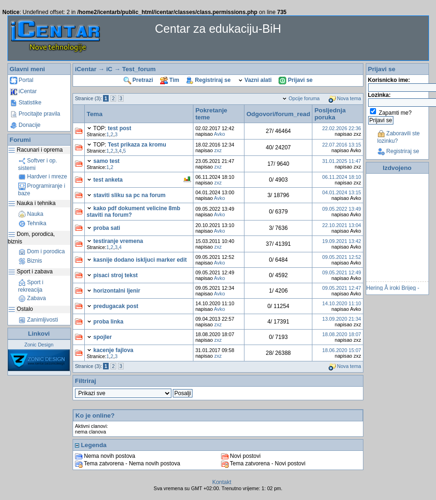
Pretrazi (138, 80)
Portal (22, 80)
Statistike (26, 102)
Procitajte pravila (35, 113)
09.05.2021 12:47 (341, 288)
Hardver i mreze (42, 176)
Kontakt (221, 482)
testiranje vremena (118, 241)
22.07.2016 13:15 (341, 144)
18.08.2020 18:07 (341, 334)
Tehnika (32, 223)
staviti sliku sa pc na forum (129, 195)
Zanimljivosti (38, 319)
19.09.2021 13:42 (341, 241)
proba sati (106, 228)
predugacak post (115, 306)
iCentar (23, 91)
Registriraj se (208, 80)
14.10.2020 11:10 (341, 303)
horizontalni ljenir (116, 290)
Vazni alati (255, 80)
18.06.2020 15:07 (341, 350)
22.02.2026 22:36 (341, 128)
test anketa (108, 179)
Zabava (32, 298)
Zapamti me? (395, 113)
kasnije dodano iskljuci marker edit (139, 260)
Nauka (31, 214)
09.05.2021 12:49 (341, 272)
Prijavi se (295, 80)
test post (119, 128)
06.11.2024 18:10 (341, 177)
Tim (169, 80)
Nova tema (345, 98)
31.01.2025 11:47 (341, 161)
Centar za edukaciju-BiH (218, 28)
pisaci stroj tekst (115, 275)
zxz (218, 150)
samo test (106, 161)
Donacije (25, 125)
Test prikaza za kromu (137, 144)
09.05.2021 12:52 (341, 257)
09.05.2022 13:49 (341, 209)
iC (109, 69)
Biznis (30, 260)
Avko (219, 134)
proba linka (108, 321)
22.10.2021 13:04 (341, 225)
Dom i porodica (41, 251)
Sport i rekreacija (31, 286)
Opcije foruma (300, 98)
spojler (102, 337)
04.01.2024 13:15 (341, 192)
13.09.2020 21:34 (341, 319)
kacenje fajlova (113, 350)
